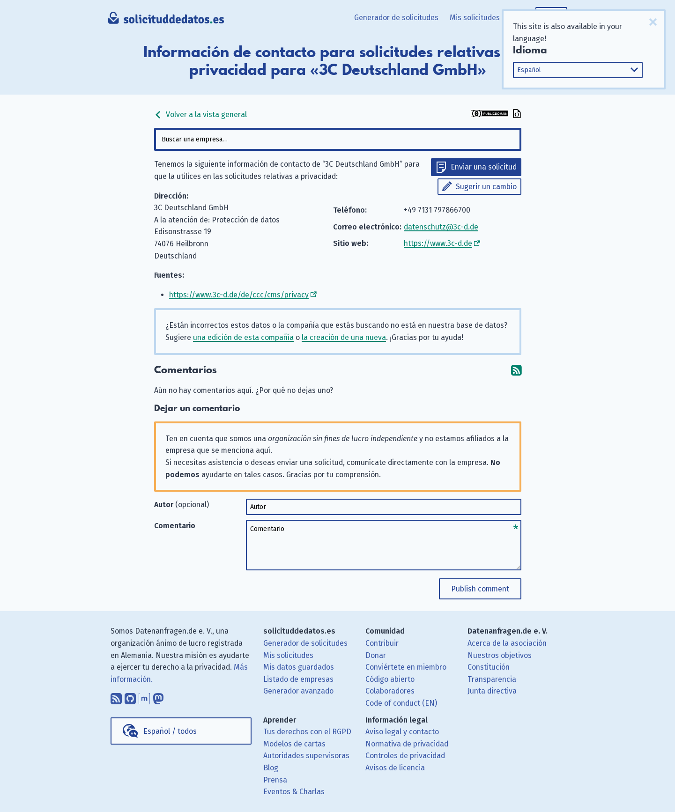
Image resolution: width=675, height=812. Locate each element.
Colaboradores (390, 691)
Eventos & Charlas (294, 791)
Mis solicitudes (475, 17)
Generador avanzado (298, 691)
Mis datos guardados (298, 667)
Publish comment (480, 588)
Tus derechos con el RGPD (307, 731)
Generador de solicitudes (396, 17)
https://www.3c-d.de (438, 243)
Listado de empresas (298, 679)
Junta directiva (492, 691)
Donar (375, 655)
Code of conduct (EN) (401, 703)
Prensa (275, 779)
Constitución (488, 667)
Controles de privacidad (405, 755)
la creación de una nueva (344, 337)
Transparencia (491, 679)
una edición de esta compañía (243, 337)
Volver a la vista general (200, 114)
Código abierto (390, 679)
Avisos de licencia (395, 767)
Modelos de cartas (294, 743)
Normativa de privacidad (406, 743)
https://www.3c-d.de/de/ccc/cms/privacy (239, 294)
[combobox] (337, 139)
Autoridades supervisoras (306, 755)
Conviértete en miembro (405, 667)
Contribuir (382, 643)
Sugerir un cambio (486, 186)
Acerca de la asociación (507, 643)
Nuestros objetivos (499, 655)
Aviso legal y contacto (402, 731)
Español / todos (170, 731)
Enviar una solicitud (484, 166)
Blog (270, 767)
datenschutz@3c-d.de (441, 226)
